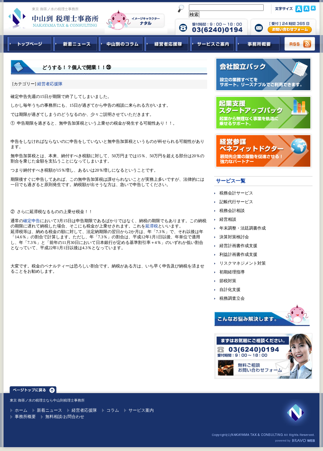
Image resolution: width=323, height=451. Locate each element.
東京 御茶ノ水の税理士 (28, 400)
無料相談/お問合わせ (64, 416)
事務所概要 (258, 44)
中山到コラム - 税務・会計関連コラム (121, 44)
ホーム (21, 410)
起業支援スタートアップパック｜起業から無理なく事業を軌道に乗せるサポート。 (263, 112)
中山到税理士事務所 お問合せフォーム (283, 26)
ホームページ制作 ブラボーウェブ (295, 441)
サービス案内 (141, 410)
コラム (112, 410)
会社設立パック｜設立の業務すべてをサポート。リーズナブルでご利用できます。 (263, 74)
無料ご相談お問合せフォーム (263, 356)
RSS (300, 44)
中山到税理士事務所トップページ (28, 44)
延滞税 (151, 226)
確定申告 (31, 220)
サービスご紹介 (212, 44)
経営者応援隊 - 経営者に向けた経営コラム (166, 44)
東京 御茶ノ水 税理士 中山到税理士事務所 (53, 18)
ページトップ (33, 388)
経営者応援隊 (49, 83)
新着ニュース (75, 44)
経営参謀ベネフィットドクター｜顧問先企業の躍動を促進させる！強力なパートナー (263, 151)
